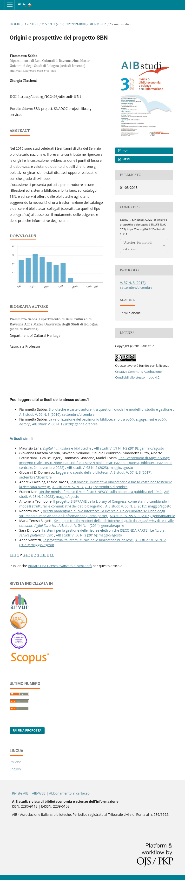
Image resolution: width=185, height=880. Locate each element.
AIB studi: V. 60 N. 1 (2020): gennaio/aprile (65, 424)
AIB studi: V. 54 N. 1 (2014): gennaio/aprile (91, 525)
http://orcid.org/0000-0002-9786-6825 (33, 70)
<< (11, 555)
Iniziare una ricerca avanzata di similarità (60, 565)
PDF (125, 151)
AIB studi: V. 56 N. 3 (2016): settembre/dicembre (56, 414)
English (15, 769)
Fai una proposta (27, 730)
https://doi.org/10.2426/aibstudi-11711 (49, 96)
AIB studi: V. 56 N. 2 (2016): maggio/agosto (89, 535)
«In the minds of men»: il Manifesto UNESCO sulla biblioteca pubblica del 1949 (100, 491)
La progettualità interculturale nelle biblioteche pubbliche (88, 540)
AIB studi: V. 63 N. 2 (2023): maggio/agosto (100, 467)
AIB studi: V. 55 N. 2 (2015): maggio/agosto (138, 506)
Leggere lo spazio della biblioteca (82, 472)
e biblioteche (67, 448)
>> (52, 555)
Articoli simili (21, 438)
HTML (126, 159)
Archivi (31, 24)
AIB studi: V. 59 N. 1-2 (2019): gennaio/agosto (129, 448)
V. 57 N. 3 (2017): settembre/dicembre (74, 24)
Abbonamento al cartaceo (69, 793)
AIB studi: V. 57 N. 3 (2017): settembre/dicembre (89, 487)
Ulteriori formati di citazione (137, 245)
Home (15, 24)
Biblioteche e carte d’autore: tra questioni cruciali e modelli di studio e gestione (110, 409)
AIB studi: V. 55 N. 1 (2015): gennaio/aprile (142, 516)
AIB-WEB (39, 793)
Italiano (15, 762)
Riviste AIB (20, 793)
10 (44, 555)
